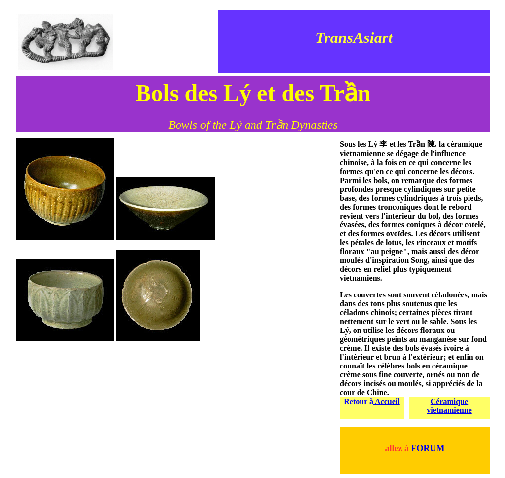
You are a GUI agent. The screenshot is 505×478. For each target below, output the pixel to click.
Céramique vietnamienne (449, 405)
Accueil (386, 401)
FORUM (428, 448)
